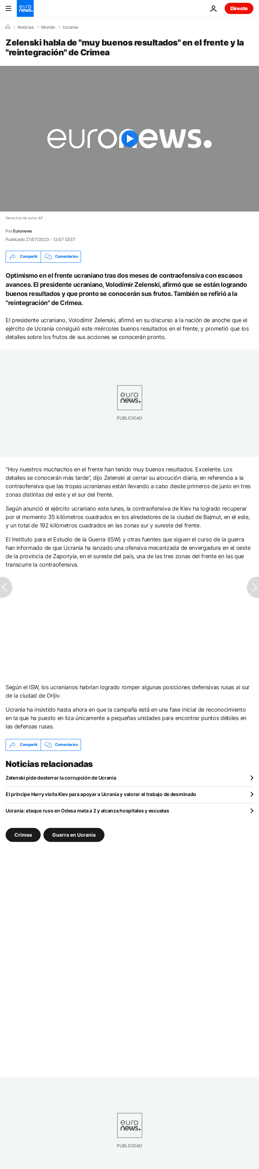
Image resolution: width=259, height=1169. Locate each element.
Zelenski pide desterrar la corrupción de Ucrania (61, 778)
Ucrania (70, 27)
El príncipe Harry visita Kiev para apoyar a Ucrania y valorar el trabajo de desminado (101, 794)
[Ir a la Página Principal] (25, 8)
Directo (239, 8)
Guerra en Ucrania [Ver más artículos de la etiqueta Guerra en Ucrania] (74, 834)
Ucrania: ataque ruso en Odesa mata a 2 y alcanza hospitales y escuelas (87, 811)
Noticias (26, 27)
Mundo (48, 27)
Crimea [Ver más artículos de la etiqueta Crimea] (23, 834)
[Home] (8, 27)
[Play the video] (129, 139)
